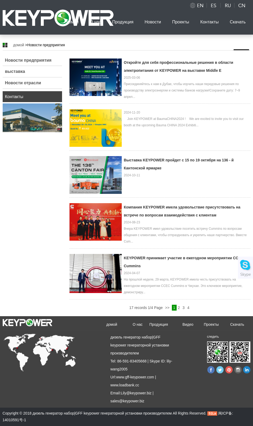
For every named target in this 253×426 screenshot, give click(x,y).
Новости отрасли (23, 83)
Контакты (209, 22)
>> (167, 308)
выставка (15, 71)
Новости (153, 22)
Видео (187, 324)
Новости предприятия (28, 60)
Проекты (180, 22)
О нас (95, 22)
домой (72, 22)
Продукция (122, 22)
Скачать (238, 22)
